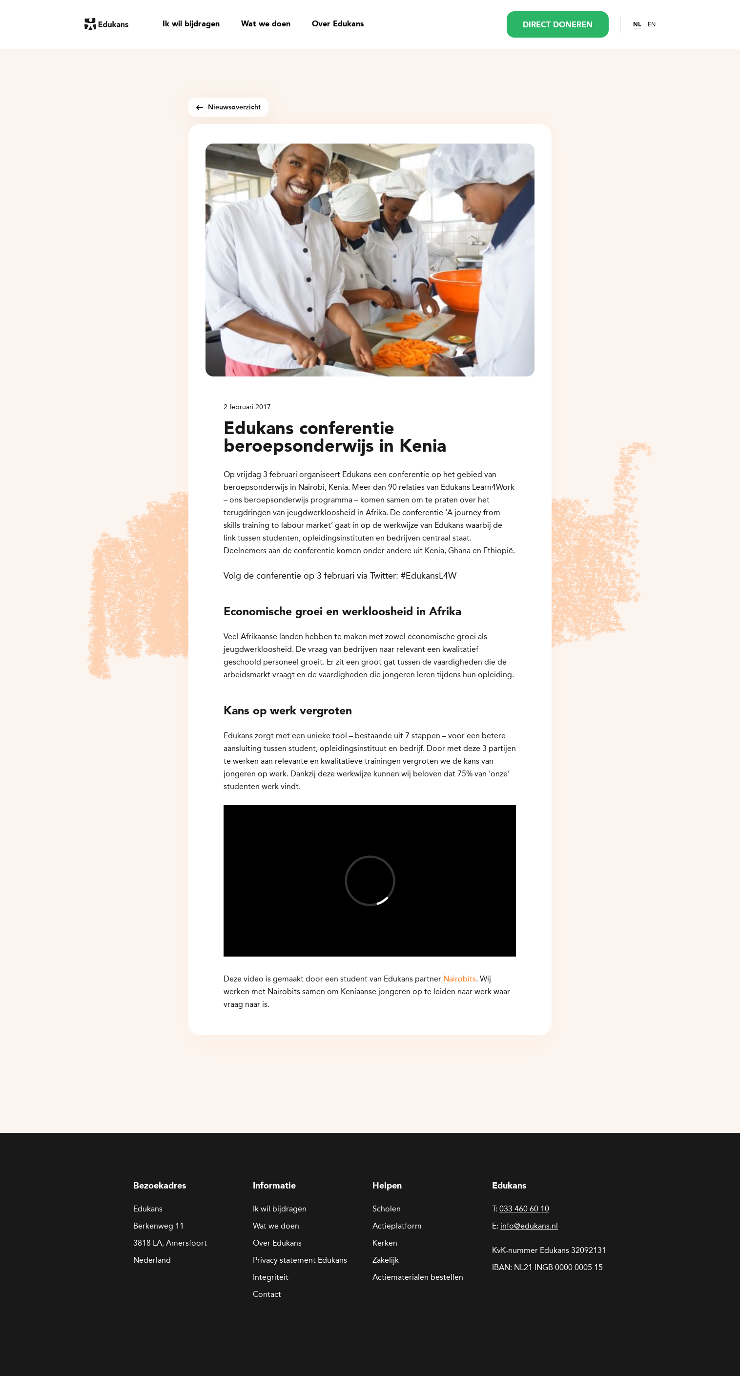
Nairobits (459, 978)
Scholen (386, 1208)
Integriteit (270, 1277)
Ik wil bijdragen (191, 24)
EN (652, 24)
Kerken (384, 1243)
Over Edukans (338, 24)
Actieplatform (397, 1225)
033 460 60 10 (524, 1208)
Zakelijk (385, 1260)
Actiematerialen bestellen (417, 1277)
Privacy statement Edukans (300, 1260)
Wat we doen (265, 24)
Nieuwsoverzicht (228, 107)
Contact (267, 1294)
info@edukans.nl (529, 1225)
